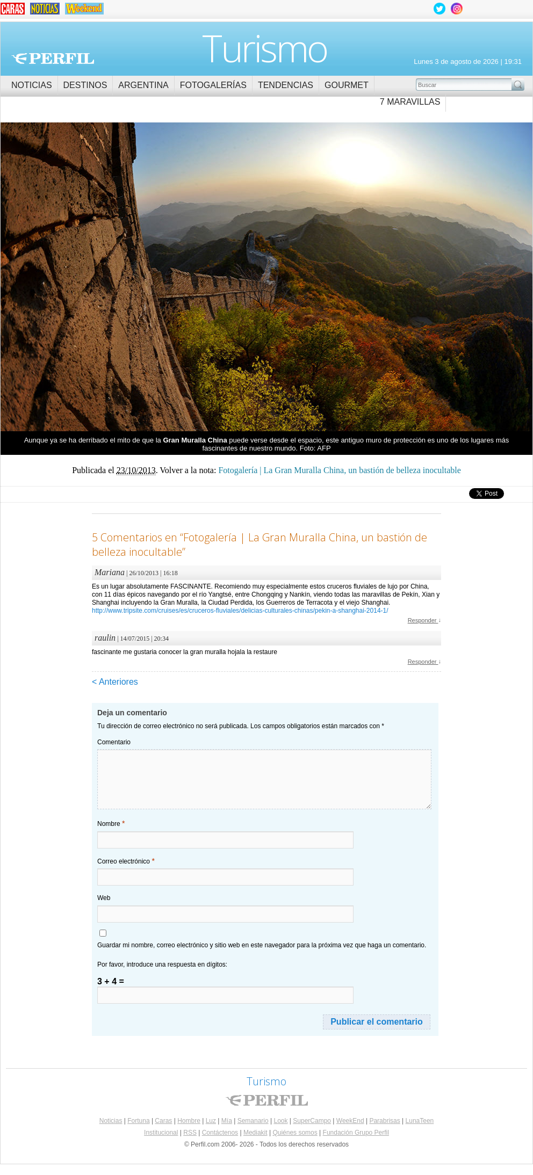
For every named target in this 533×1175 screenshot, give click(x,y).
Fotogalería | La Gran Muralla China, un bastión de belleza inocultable (399, 272)
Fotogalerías (213, 85)
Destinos (85, 85)
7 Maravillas (410, 101)
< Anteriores (115, 681)
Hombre (188, 1121)
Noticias (31, 85)
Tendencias (285, 85)
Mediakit (255, 1132)
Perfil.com (52, 58)
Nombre (111, 823)
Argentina (143, 85)
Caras (163, 1121)
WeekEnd (350, 1121)
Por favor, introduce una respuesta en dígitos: (162, 964)
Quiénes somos (294, 1132)
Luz (211, 1121)
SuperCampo (312, 1121)
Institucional (161, 1132)
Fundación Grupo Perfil (356, 1132)
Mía (226, 1121)
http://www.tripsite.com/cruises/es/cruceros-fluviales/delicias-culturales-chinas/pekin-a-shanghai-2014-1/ (240, 610)
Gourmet (347, 85)
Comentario (114, 742)
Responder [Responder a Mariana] (424, 620)
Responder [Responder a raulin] (424, 661)
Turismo (264, 48)
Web (103, 898)
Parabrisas (384, 1121)
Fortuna (138, 1121)
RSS (190, 1132)
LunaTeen (420, 1121)
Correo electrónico (126, 861)
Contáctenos (220, 1132)
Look (280, 1121)
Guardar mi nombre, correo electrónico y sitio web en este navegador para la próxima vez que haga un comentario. (261, 945)
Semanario (253, 1121)
